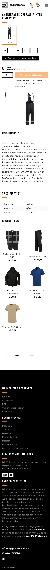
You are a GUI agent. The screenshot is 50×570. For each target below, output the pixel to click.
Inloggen (7, 426)
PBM (4, 404)
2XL (26, 50)
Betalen (6, 441)
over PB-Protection (36, 536)
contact (40, 529)
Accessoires (8, 400)
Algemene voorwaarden (15, 448)
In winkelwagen (31, 75)
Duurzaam (7, 411)
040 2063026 (11, 553)
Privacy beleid (9, 437)
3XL (34, 50)
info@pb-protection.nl (16, 548)
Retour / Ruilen (10, 444)
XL (18, 50)
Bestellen (7, 433)
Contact (6, 429)
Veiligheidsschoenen (13, 408)
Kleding (6, 396)
